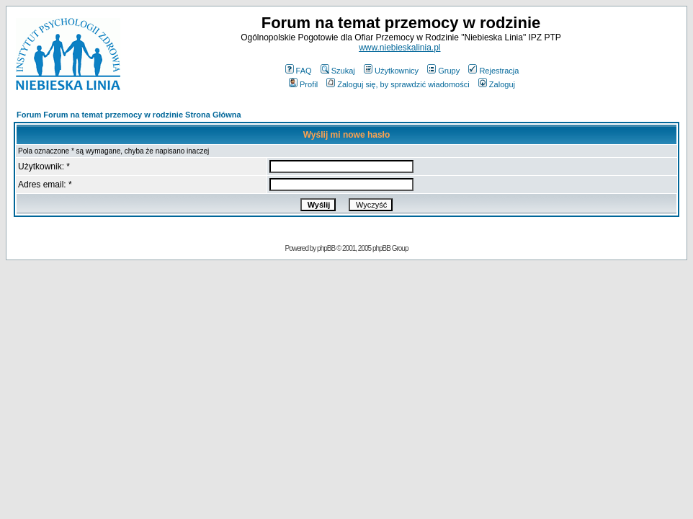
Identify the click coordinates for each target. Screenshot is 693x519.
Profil (303, 84)
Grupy (443, 70)
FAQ (298, 70)
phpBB (326, 248)
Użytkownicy (391, 70)
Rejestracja (493, 70)
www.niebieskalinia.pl (399, 48)
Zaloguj (496, 84)
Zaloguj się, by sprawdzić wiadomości (397, 84)
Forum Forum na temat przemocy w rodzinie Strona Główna (129, 114)
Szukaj (338, 70)
